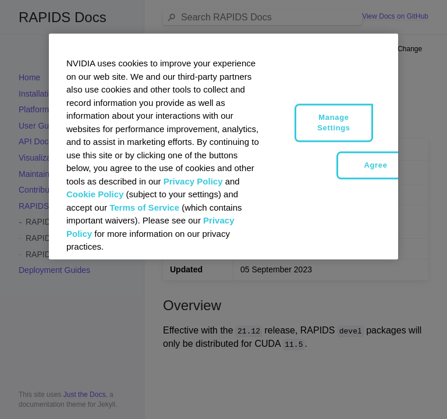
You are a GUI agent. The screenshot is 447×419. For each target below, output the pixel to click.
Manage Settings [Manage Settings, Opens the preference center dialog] (333, 122)
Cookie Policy (94, 194)
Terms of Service (144, 207)
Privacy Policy (193, 181)
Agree (375, 165)
